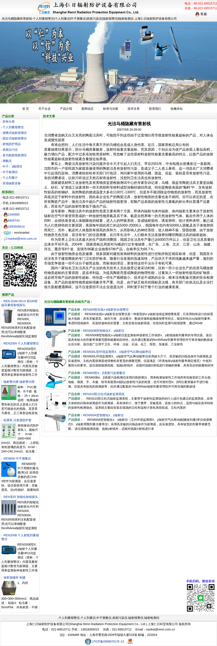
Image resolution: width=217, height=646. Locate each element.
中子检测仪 (10, 172)
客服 (201, 14)
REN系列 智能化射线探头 (20, 497)
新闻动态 (87, 108)
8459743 (11, 220)
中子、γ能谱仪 (12, 166)
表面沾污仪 (10, 149)
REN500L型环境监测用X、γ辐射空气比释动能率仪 (117, 352)
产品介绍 (66, 108)
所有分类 (9, 121)
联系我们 (155, 108)
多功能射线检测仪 (15, 155)
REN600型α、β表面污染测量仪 (104, 373)
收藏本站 (177, 108)
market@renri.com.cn (20, 238)
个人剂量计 (10, 177)
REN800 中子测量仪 (17, 458)
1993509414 (14, 226)
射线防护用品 (12, 144)
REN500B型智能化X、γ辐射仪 (103, 330)
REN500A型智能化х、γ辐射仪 (103, 415)
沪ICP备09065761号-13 (104, 641)
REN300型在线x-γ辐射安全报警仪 (106, 309)
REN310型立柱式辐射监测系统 (104, 394)
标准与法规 (110, 108)
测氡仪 (7, 161)
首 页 (25, 108)
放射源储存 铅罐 (14, 577)
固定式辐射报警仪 (15, 138)
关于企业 (44, 108)
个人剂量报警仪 (13, 127)
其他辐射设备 (12, 183)
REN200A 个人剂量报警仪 (21, 343)
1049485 (11, 214)
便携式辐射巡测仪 (15, 133)
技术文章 (134, 108)
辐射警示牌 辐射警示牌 (19, 381)
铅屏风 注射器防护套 (17, 420)
